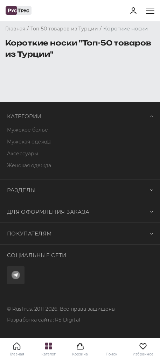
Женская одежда (29, 165)
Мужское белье (27, 130)
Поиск (111, 354)
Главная (17, 354)
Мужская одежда (29, 142)
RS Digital (67, 320)
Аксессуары (22, 153)
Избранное (143, 349)
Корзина (80, 349)
